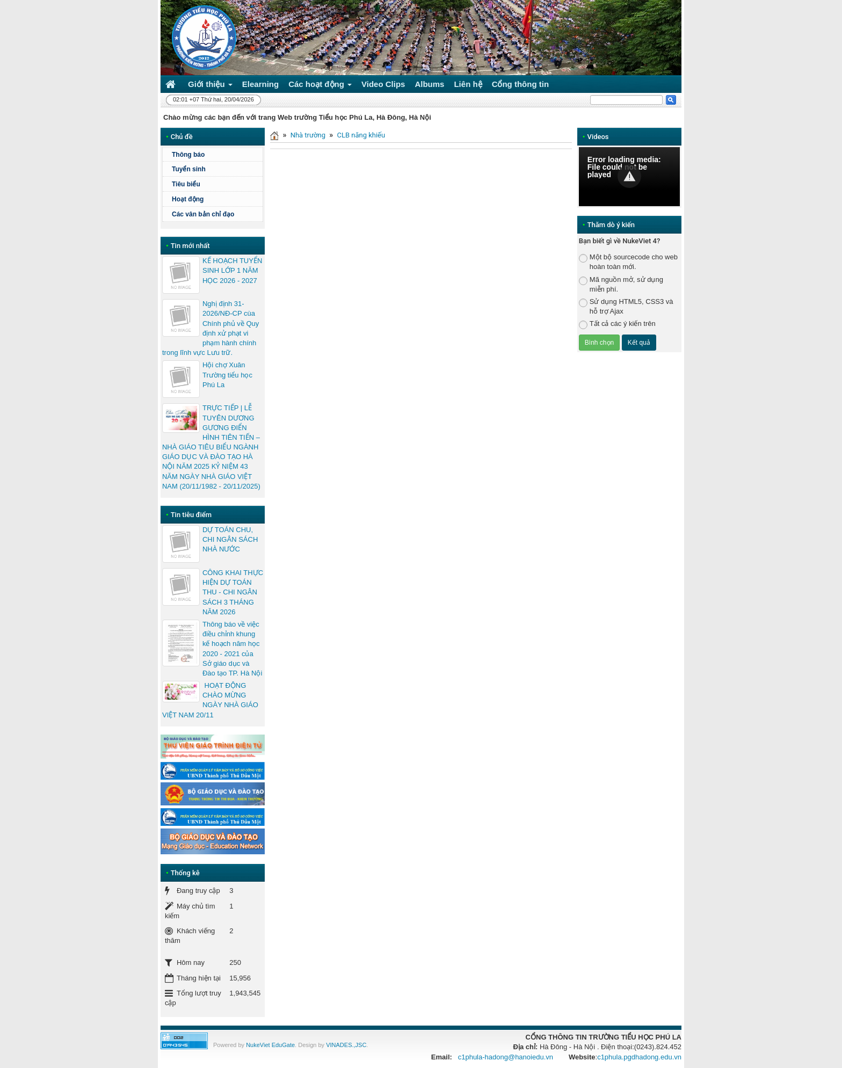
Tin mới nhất (190, 246)
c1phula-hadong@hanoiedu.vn (505, 1057)
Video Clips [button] (383, 84)
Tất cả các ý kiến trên (617, 324)
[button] (629, 176)
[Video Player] (629, 176)
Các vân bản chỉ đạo (203, 214)
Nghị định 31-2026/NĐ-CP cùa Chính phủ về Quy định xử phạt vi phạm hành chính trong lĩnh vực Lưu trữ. (210, 328)
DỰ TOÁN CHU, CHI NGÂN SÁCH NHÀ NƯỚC (230, 539)
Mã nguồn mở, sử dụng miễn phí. (621, 284)
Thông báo (188, 154)
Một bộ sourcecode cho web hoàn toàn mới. (628, 262)
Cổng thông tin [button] (520, 84)
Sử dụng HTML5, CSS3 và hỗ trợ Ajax (626, 306)
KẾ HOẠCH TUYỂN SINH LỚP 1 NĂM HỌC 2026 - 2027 (232, 270)
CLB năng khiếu (361, 135)
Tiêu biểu (186, 184)
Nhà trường (308, 135)
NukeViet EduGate (270, 1045)
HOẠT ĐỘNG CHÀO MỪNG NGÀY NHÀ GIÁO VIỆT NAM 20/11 (210, 700)
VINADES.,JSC (346, 1045)
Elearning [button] (260, 84)
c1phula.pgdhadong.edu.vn (639, 1057)
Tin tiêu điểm (191, 515)
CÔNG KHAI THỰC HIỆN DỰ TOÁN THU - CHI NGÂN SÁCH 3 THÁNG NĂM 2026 (232, 592)
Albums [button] (429, 84)
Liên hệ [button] (468, 84)
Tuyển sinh (189, 169)
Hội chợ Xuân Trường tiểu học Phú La (227, 374)
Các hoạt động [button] (320, 86)
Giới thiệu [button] (210, 86)
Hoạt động (188, 199)
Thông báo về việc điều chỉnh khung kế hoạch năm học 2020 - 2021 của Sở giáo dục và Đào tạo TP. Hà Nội (232, 648)
